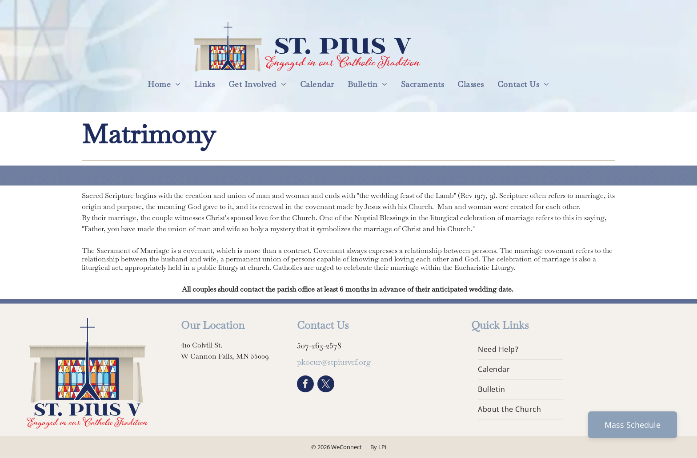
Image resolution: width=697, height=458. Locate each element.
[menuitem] (164, 84)
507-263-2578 (319, 345)
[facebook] (305, 385)
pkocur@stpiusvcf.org (334, 362)
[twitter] (325, 385)
